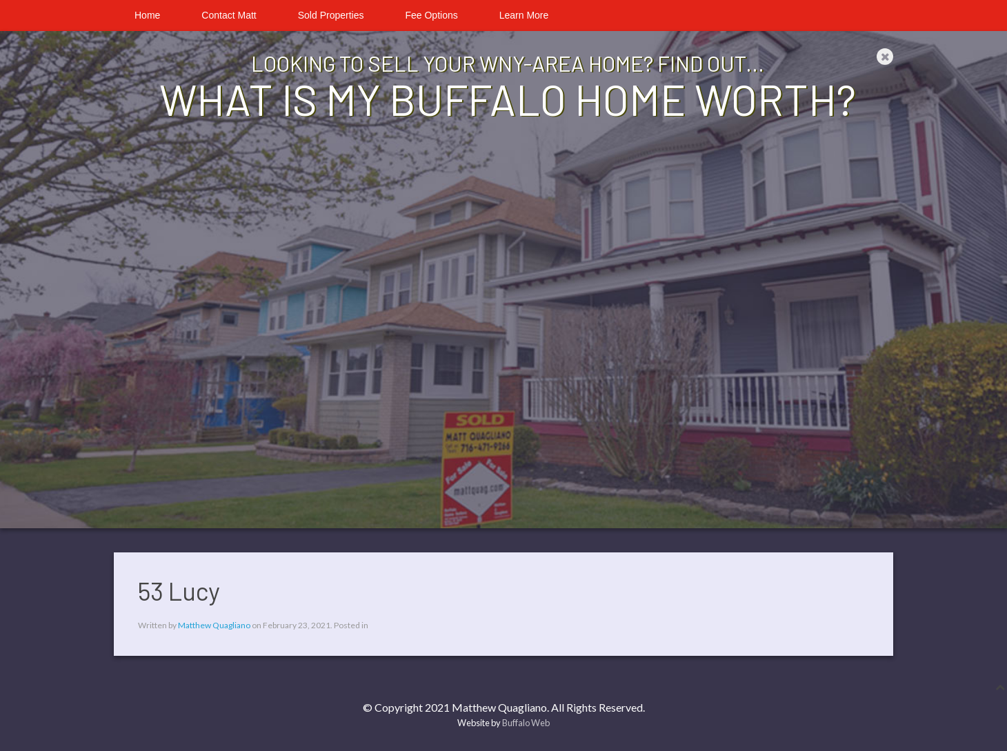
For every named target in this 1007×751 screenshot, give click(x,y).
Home (147, 15)
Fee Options (431, 15)
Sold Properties (331, 15)
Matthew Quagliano (214, 625)
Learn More (524, 15)
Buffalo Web (526, 722)
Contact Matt (228, 15)
